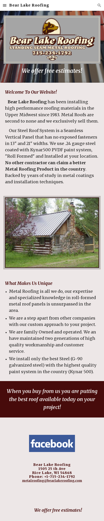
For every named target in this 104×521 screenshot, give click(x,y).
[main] (52, 71)
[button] (4, 5)
